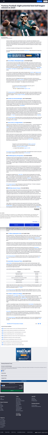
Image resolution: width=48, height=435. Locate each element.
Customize (23, 224)
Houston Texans (16, 188)
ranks (11, 185)
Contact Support (34, 405)
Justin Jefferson (24, 298)
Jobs (1, 398)
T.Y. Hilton (10, 233)
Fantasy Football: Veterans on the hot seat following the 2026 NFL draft (14, 328)
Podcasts (3, 425)
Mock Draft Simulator (19, 410)
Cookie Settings (30, 432)
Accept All (39, 224)
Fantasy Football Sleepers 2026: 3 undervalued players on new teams (13, 332)
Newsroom (2, 399)
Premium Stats (18, 403)
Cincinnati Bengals (17, 98)
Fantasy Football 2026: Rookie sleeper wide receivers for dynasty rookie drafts (14, 341)
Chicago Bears (20, 155)
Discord (3, 424)
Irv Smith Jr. (10, 293)
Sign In (45, 1)
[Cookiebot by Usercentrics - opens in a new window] (41, 209)
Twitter (3, 419)
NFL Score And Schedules (20, 400)
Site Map (1, 432)
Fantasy (1, 406)
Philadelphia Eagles (19, 60)
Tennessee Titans (18, 261)
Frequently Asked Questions (36, 406)
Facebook (3, 423)
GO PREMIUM (39, 1)
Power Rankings (18, 404)
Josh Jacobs (11, 122)
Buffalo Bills (22, 295)
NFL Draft (2, 410)
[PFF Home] (4, 1)
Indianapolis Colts (17, 233)
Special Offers (34, 399)
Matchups (17, 405)
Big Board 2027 (18, 409)
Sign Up (12, 390)
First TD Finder (18, 399)
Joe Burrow (10, 98)
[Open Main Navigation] (1, 1)
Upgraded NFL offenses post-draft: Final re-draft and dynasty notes (13, 335)
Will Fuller (10, 188)
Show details (41, 221)
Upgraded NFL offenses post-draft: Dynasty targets (10, 337)
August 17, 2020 (27, 88)
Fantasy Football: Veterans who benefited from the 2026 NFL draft (13, 330)
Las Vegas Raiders (18, 122)
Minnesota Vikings (17, 293)
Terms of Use (13, 432)
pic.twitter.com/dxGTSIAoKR (22, 146)
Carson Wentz (11, 60)
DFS (1, 407)
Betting (1, 405)
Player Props (18, 398)
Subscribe (33, 398)
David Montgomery (12, 155)
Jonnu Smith (10, 261)
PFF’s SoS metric (27, 152)
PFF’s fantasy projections (10, 151)
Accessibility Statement (21, 432)
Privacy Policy (7, 432)
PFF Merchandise (34, 400)
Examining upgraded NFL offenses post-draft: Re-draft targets (12, 344)
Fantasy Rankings (19, 408)
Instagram (3, 420)
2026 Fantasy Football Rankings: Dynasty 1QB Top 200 (11, 339)
